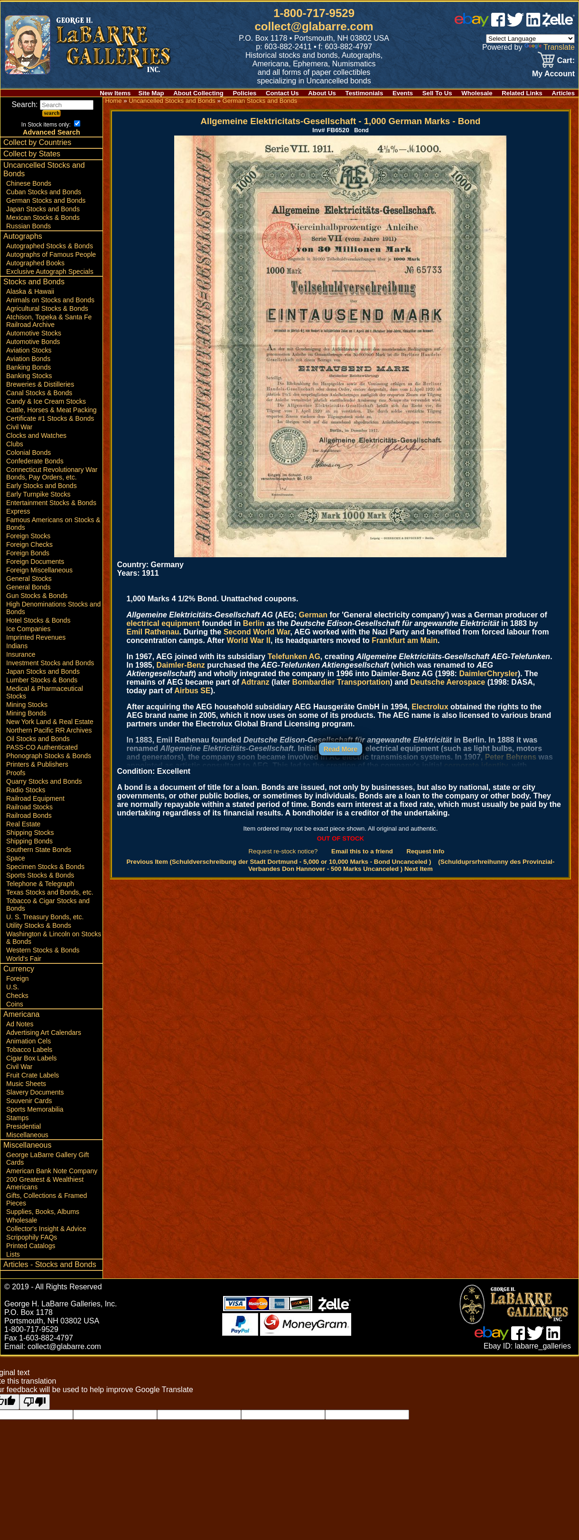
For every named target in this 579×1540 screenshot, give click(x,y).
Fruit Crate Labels (32, 1075)
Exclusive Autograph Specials (49, 271)
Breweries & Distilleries (40, 384)
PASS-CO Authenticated (42, 747)
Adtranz (255, 682)
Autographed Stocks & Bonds (49, 246)
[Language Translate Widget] (530, 38)
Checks (17, 995)
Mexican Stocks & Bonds (43, 217)
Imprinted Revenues (35, 637)
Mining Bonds (26, 713)
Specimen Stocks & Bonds (45, 866)
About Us (322, 93)
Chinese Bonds (28, 183)
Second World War (257, 632)
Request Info (425, 851)
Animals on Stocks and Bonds (50, 300)
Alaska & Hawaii (30, 291)
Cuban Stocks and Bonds (43, 192)
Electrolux (429, 707)
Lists (13, 1254)
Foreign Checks (29, 544)
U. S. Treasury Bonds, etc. (45, 917)
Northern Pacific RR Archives (49, 730)
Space (15, 858)
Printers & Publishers (37, 764)
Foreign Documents (35, 561)
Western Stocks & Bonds (43, 950)
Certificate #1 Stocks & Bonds (50, 418)
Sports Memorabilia (35, 1109)
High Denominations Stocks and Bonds (53, 608)
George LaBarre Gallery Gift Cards (47, 1158)
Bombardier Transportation (341, 682)
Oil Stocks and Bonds (38, 739)
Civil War (19, 427)
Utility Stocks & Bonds (38, 925)
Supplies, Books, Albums (42, 1211)
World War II (248, 640)
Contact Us (282, 93)
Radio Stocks (25, 790)
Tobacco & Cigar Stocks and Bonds (48, 904)
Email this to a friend (362, 851)
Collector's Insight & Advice (46, 1228)
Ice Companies (28, 629)
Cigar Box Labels (31, 1058)
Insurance (20, 654)
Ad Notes (20, 1024)
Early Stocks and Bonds (41, 485)
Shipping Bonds (29, 841)
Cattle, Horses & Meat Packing (51, 410)
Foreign (17, 978)
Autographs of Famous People (51, 254)
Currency (18, 969)
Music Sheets (26, 1083)
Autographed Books (35, 263)
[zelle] (558, 24)
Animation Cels (28, 1041)
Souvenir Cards (29, 1101)
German (313, 615)
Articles (563, 93)
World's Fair (23, 958)
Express (18, 511)
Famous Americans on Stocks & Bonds (53, 523)
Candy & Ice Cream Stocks (46, 401)
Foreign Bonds (27, 553)
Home (113, 100)
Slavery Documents (35, 1092)
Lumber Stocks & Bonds (41, 680)
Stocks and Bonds (34, 282)
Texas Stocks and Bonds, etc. (49, 892)
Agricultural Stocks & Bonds (47, 308)
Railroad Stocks (29, 807)
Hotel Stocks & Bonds (38, 620)
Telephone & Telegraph (40, 884)
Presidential (23, 1126)
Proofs (15, 773)
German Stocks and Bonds (45, 200)
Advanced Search (51, 132)
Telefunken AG (294, 656)
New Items (115, 93)
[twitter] (515, 24)
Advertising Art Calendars (43, 1032)
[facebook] (498, 24)
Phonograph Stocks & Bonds (48, 756)
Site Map (151, 93)
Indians (17, 646)
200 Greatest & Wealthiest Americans (45, 1183)
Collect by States (31, 154)
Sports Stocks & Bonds (40, 875)
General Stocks (29, 578)
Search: (52, 104)
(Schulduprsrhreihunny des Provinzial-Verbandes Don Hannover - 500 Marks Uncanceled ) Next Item (401, 865)
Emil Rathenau (152, 632)
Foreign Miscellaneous (39, 570)
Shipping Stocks (30, 832)
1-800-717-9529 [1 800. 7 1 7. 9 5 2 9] (314, 13)
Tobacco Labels (29, 1049)
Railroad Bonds (29, 815)
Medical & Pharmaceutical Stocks (44, 692)
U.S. (12, 987)
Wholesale (476, 93)
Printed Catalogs (31, 1246)
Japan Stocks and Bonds (43, 209)
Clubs (14, 444)
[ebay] (472, 24)
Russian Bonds (28, 226)
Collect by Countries (37, 142)
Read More (341, 749)
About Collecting (198, 93)
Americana (21, 1014)
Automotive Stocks (33, 333)
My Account (553, 74)
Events (402, 93)
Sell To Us (437, 93)
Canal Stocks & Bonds (39, 393)
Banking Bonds (28, 367)
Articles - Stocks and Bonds (49, 1264)
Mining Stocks (26, 704)
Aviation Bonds (28, 358)
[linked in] (533, 24)
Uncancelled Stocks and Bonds (44, 169)
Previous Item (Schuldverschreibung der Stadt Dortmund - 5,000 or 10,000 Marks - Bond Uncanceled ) (278, 861)
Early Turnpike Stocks (38, 494)
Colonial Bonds (28, 452)
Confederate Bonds (35, 461)
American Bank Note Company (51, 1171)
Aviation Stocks (28, 350)
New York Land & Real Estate (49, 721)
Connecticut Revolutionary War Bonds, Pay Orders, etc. (51, 473)
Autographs (22, 236)
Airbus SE (192, 691)
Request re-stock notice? (283, 851)
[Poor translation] (34, 1402)
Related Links (522, 93)
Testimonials (364, 93)
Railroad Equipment (35, 798)
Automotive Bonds (33, 341)
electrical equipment (163, 623)
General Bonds (28, 587)
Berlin (253, 623)
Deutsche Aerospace (448, 682)
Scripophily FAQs (31, 1237)
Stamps (17, 1118)
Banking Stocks (29, 376)
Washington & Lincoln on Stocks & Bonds (53, 937)
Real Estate (23, 824)
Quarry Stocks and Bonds (44, 781)
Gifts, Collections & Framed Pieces (46, 1199)
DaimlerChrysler (488, 674)
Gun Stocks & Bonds (36, 595)
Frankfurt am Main (405, 640)
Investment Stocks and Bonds (50, 663)
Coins (14, 1004)
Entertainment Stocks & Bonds (51, 503)
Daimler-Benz (181, 665)
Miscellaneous (27, 1135)
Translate (549, 47)
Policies (245, 93)
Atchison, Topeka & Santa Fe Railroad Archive (49, 320)
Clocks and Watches (36, 435)
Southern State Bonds (38, 849)
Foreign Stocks (28, 536)
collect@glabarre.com (314, 26)
